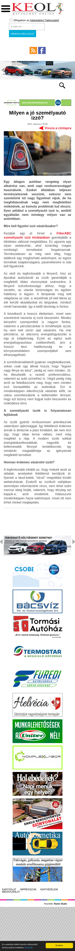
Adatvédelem (49, 889)
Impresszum (28, 889)
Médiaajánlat (11, 891)
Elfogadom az (34, 20)
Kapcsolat (9, 889)
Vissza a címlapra (58, 128)
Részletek (29, 948)
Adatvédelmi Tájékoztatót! (44, 20)
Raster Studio (60, 904)
